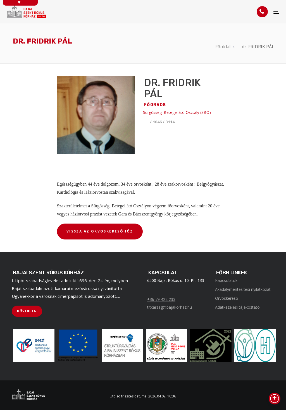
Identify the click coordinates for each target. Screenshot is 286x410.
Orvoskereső (226, 298)
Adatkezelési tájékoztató (237, 307)
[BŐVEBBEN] (27, 311)
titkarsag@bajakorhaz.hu (169, 307)
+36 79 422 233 (161, 299)
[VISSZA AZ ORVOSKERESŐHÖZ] (100, 232)
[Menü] (276, 12)
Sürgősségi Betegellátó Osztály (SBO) (177, 112)
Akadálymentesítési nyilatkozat (243, 289)
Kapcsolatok (226, 280)
